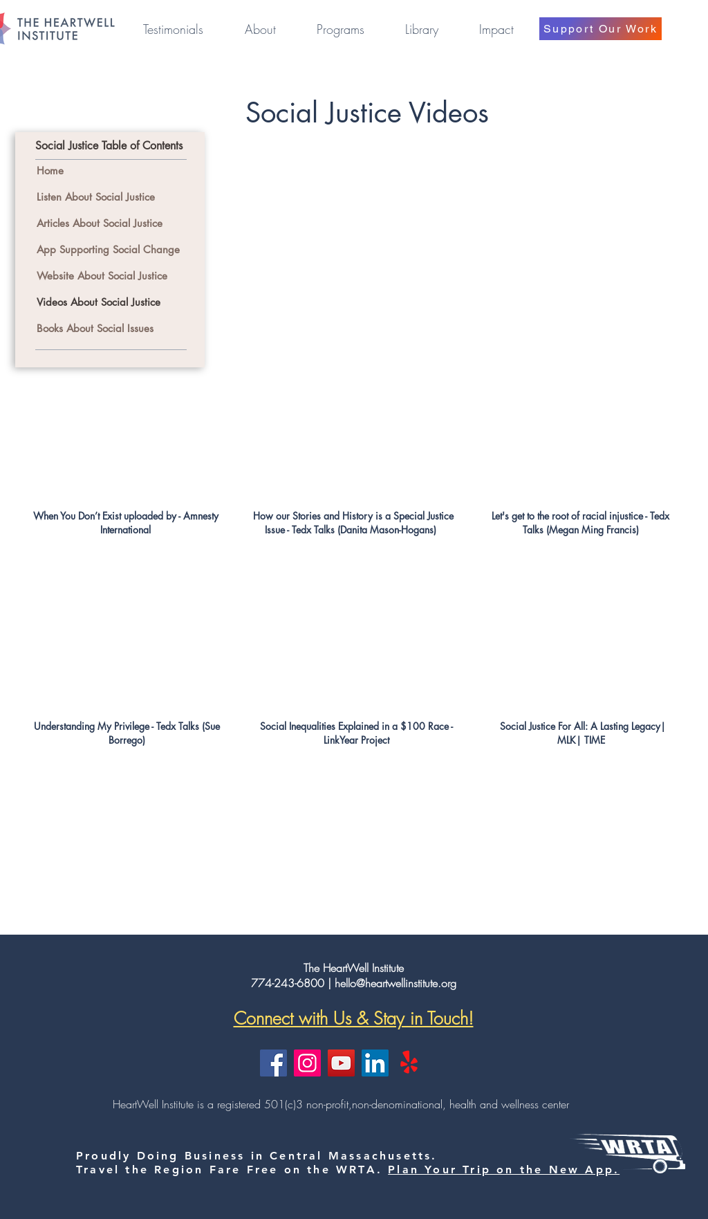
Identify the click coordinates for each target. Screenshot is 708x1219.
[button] (260, 29)
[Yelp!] (408, 1063)
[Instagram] (307, 1063)
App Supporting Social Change (110, 249)
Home (50, 170)
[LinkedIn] (375, 1063)
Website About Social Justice (102, 275)
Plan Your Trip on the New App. (504, 1169)
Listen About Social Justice (96, 196)
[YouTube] (341, 1063)
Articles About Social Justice (101, 223)
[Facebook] (273, 1063)
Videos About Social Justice (98, 302)
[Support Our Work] (600, 28)
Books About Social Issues (97, 328)
